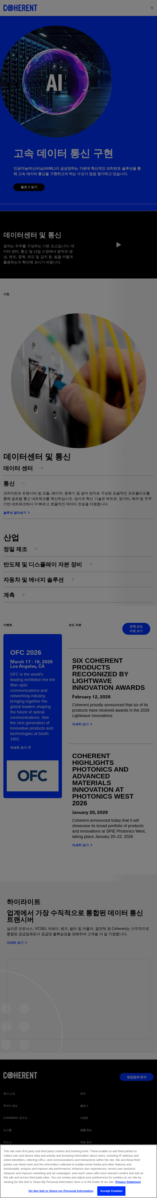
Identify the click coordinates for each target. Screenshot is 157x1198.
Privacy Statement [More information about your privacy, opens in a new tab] (128, 1182)
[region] (78, 1171)
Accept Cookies (111, 1191)
